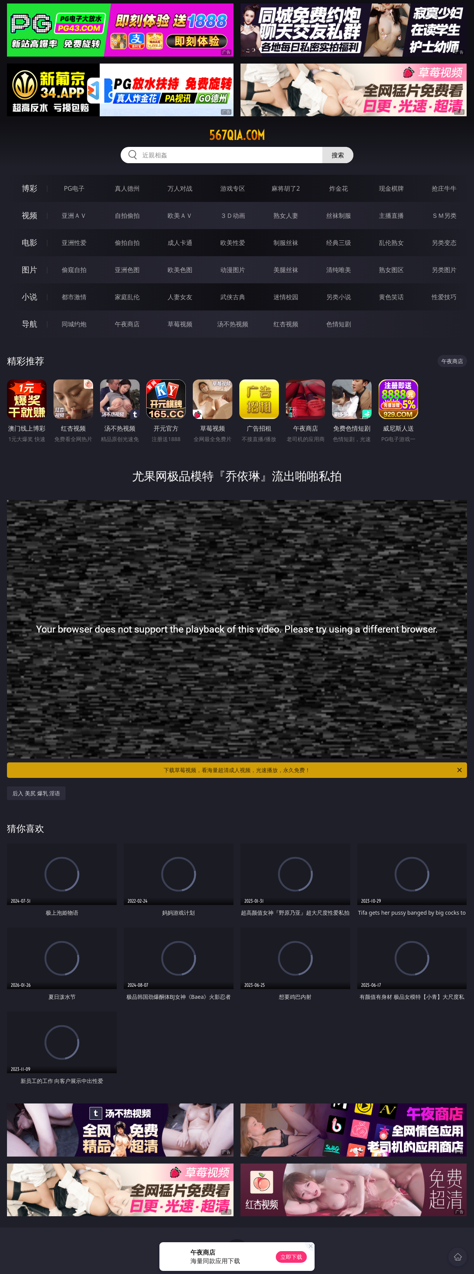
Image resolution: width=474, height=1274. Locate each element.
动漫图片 (232, 269)
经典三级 (338, 242)
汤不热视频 (232, 324)
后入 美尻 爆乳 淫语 (36, 793)
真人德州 (127, 188)
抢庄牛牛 (444, 188)
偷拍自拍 (127, 242)
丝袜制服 (338, 215)
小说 (29, 296)
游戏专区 (232, 188)
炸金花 (338, 188)
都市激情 (74, 297)
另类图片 (444, 269)
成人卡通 (180, 242)
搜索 (338, 155)
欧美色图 (180, 269)
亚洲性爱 (74, 242)
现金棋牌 (391, 188)
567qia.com (237, 135)
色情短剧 (338, 324)
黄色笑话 (391, 297)
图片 (29, 269)
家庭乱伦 (127, 297)
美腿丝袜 (285, 269)
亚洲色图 (127, 269)
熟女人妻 (285, 215)
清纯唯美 (338, 269)
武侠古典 (232, 297)
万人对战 (180, 188)
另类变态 (444, 242)
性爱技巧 (444, 297)
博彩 (29, 188)
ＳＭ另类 (444, 215)
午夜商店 (127, 324)
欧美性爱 (232, 242)
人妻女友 (180, 297)
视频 (29, 215)
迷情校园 (285, 297)
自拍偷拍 (127, 215)
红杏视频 (285, 324)
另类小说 (338, 297)
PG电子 (74, 188)
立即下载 (291, 1256)
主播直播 (391, 215)
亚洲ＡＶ (74, 215)
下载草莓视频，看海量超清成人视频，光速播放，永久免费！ (313, 770)
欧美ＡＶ (180, 215)
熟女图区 (391, 269)
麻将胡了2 (286, 188)
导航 (29, 324)
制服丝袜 (285, 242)
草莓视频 (180, 324)
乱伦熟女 (391, 242)
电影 (29, 242)
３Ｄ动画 (232, 215)
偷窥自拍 (74, 269)
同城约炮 (74, 324)
